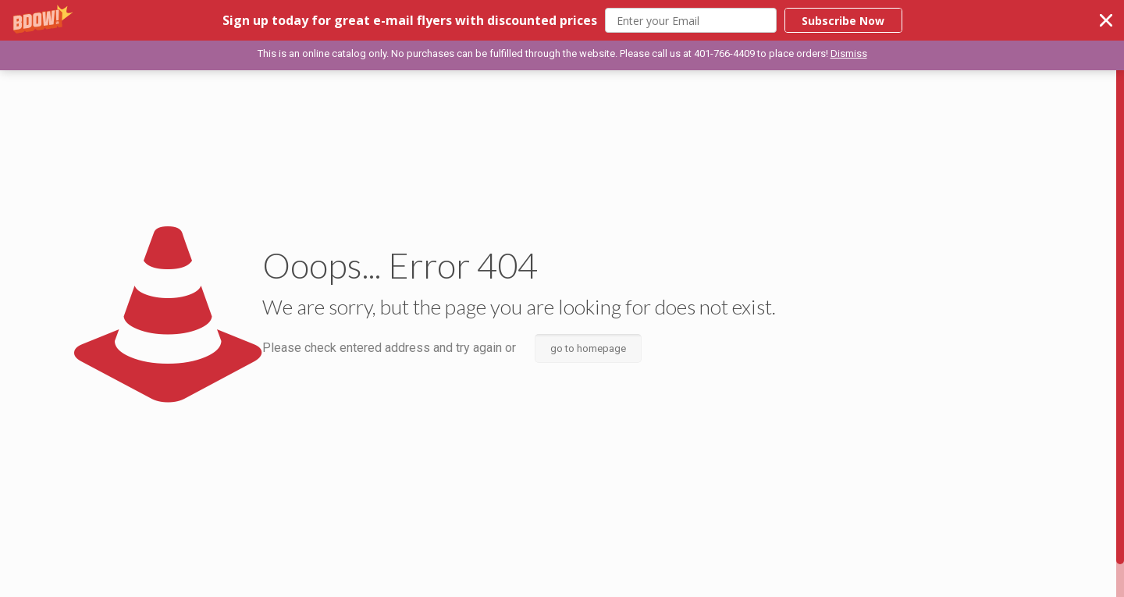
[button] (562, 20)
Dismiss (849, 53)
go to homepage (588, 348)
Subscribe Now (843, 20)
